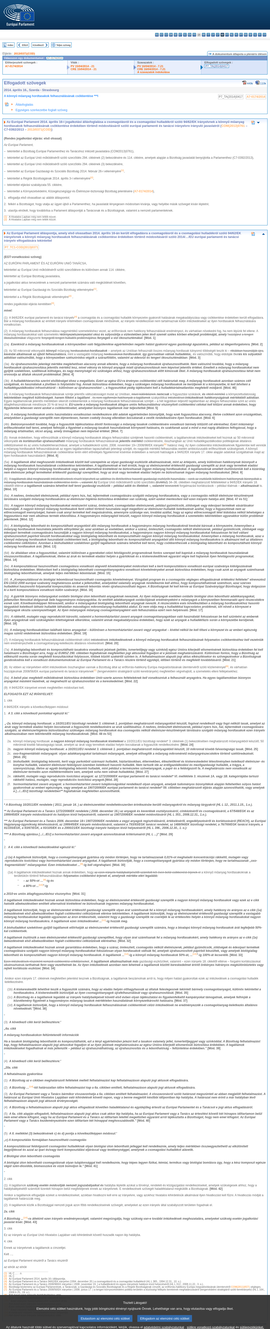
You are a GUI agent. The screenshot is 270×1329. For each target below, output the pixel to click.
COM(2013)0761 (233, 126)
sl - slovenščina (255, 35)
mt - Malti (227, 35)
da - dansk (171, 35)
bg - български (157, 35)
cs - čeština (166, 35)
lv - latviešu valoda (213, 35)
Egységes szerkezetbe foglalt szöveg (41, 110)
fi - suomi (260, 35)
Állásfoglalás (24, 104)
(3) (5, 1278)
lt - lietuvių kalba (218, 35)
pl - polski (236, 35)
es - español (161, 35)
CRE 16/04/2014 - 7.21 (151, 69)
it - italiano (208, 35)
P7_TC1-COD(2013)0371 (21, 247)
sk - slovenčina (250, 35)
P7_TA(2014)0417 (216, 66)
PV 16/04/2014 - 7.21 (150, 66)
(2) (5, 219)
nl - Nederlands (232, 35)
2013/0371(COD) (24, 53)
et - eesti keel (180, 35)
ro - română (246, 35)
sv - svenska (264, 35)
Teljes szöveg (63, 45)
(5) (5, 1284)
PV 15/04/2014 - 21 (82, 66)
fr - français (194, 35)
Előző (25, 45)
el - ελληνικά (185, 35)
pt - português (241, 35)
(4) (5, 1281)
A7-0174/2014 (14, 66)
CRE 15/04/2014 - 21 (83, 69)
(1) (5, 216)
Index (10, 45)
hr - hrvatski (204, 35)
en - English (189, 35)
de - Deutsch (175, 35)
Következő (38, 45)
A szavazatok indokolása (153, 72)
